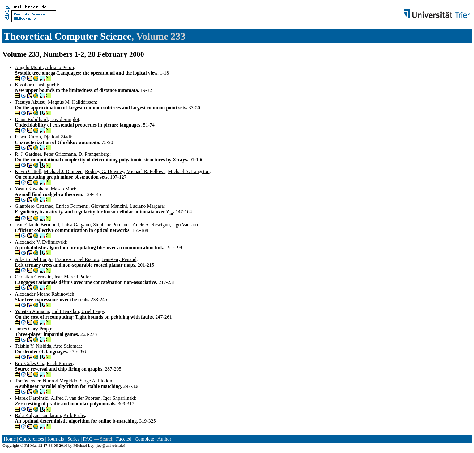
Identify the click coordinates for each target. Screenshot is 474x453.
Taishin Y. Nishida (33, 346)
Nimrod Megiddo (60, 380)
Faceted (123, 439)
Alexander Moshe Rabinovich (44, 294)
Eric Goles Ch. (29, 363)
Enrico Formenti (72, 206)
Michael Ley (83, 445)
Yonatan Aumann (32, 311)
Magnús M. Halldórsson (72, 102)
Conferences (31, 439)
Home (10, 439)
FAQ (87, 439)
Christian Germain (33, 276)
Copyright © (12, 445)
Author (164, 439)
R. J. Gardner (28, 154)
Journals (55, 439)
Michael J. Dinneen (63, 171)
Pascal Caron (28, 136)
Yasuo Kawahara (31, 188)
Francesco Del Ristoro (77, 259)
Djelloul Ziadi (57, 136)
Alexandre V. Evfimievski (40, 242)
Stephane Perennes (111, 224)
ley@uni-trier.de (110, 445)
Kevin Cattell (28, 171)
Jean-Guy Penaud (119, 259)
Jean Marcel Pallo (72, 276)
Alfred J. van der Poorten (75, 398)
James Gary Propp (33, 328)
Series (73, 439)
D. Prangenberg (94, 154)
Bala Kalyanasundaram (38, 415)
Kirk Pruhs (74, 415)
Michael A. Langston (189, 171)
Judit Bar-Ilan (65, 311)
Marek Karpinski (32, 398)
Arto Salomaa (67, 346)
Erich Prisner (60, 363)
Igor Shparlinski (119, 398)
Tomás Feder (27, 380)
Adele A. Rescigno (151, 224)
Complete (144, 439)
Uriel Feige (92, 311)
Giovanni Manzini (109, 206)
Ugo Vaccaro (185, 224)
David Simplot (64, 119)
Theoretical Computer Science (67, 36)
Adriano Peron (59, 67)
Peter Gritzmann (60, 154)
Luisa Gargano (76, 224)
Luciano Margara (147, 206)
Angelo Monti (29, 67)
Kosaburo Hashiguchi (36, 84)
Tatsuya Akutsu (30, 102)
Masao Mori (63, 188)
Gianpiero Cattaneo (34, 206)
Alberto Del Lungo (34, 259)
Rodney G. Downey (104, 171)
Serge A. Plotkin (96, 380)
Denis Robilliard (31, 119)
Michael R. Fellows (145, 171)
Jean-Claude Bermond (37, 224)
